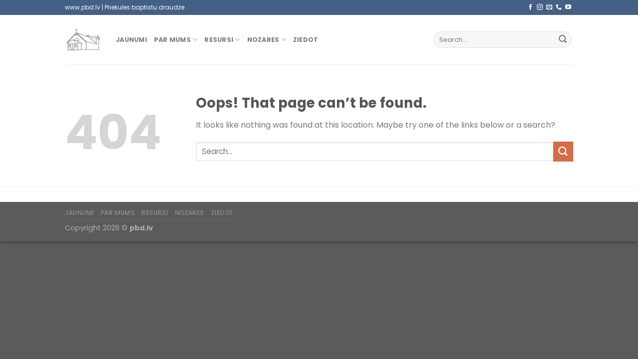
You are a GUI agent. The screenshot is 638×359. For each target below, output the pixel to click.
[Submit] (562, 39)
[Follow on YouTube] (568, 7)
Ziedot (306, 39)
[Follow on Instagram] (540, 7)
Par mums (176, 39)
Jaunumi (131, 39)
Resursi (222, 39)
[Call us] (559, 7)
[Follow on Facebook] (530, 7)
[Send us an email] (549, 7)
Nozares (266, 39)
